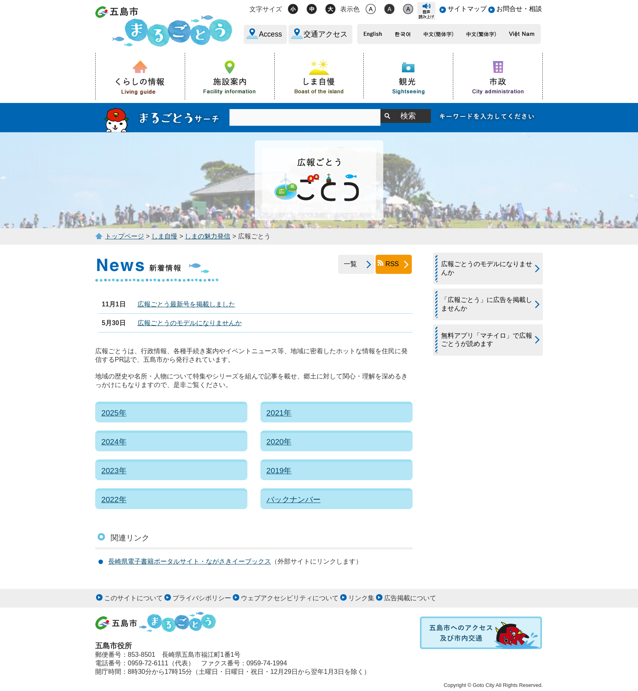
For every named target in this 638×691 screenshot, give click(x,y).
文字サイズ (265, 9)
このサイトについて (133, 598)
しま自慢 (164, 236)
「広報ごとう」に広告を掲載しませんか (486, 304)
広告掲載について (410, 598)
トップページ (124, 236)
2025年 (114, 413)
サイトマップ (467, 8)
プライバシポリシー (202, 598)
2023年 (114, 470)
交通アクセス (325, 34)
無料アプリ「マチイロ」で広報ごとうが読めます (486, 340)
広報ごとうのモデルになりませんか (190, 322)
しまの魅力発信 (207, 236)
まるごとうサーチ (162, 117)
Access (270, 34)
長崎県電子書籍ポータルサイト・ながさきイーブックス (189, 561)
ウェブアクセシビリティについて (290, 598)
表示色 (350, 9)
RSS (392, 263)
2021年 (279, 413)
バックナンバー (294, 499)
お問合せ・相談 (519, 8)
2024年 (114, 441)
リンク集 (361, 598)
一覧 (347, 263)
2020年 (279, 441)
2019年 (279, 470)
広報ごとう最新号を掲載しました (186, 304)
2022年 (114, 499)
